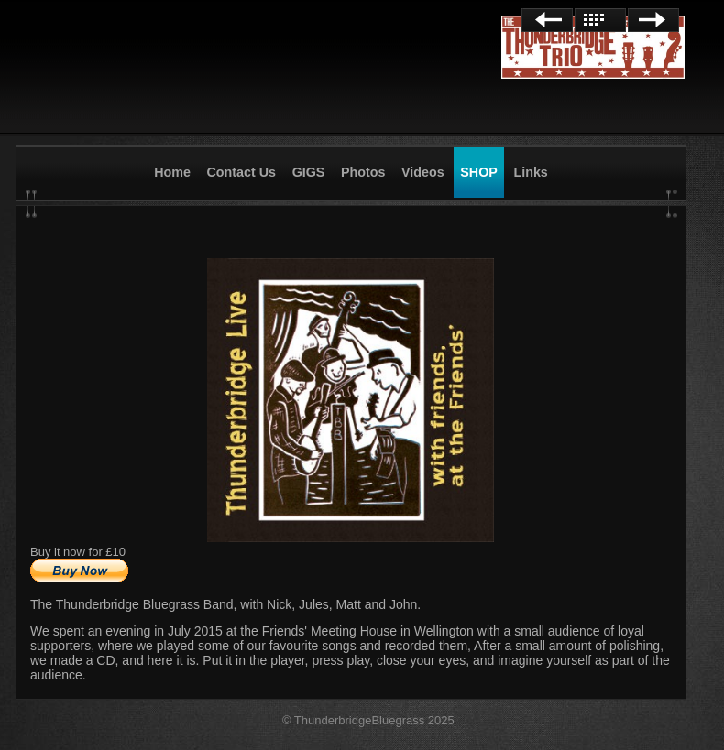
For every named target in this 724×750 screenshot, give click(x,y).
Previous (547, 20)
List (600, 20)
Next (653, 20)
